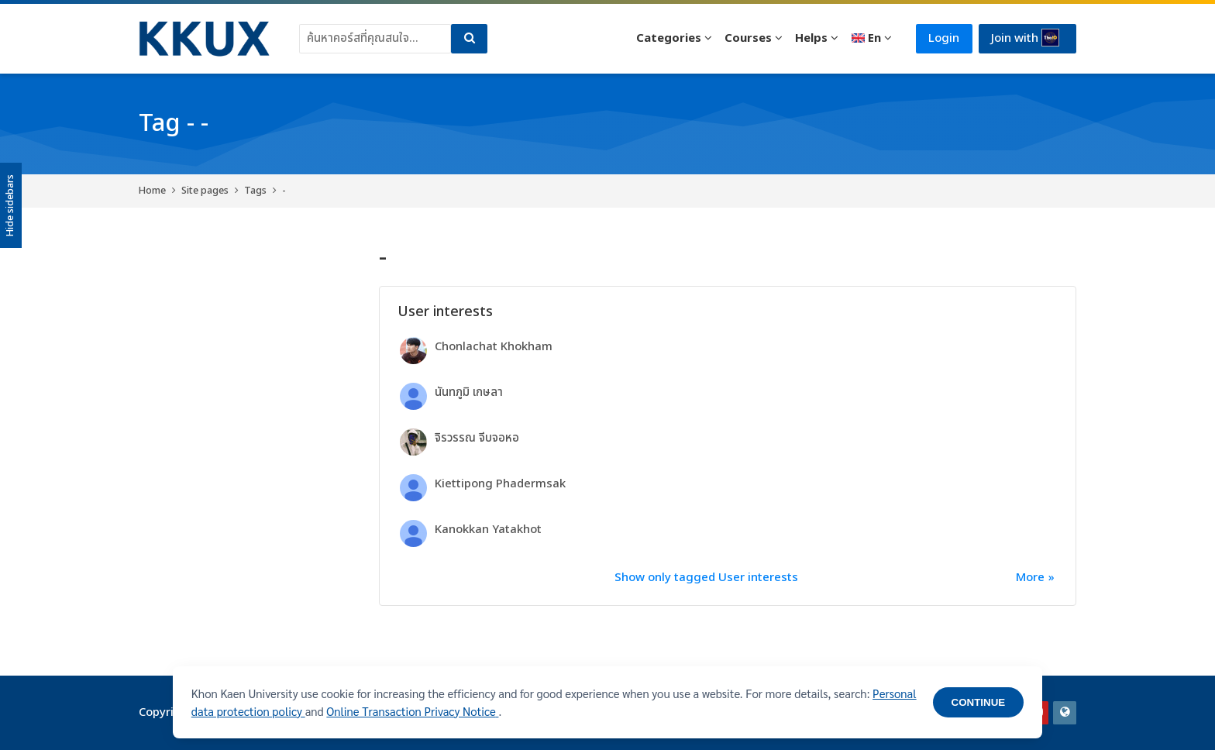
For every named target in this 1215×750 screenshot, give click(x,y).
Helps (810, 38)
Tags (255, 190)
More (1030, 578)
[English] (870, 39)
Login (943, 38)
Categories (667, 38)
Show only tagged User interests (706, 578)
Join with (1025, 38)
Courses (747, 38)
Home (152, 190)
